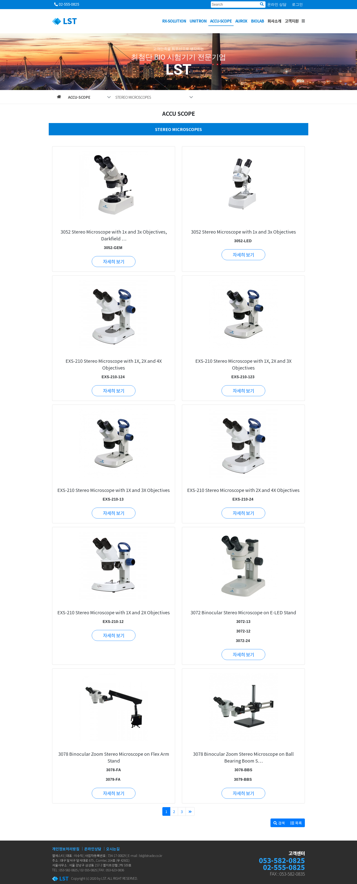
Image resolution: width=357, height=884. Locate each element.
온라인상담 (92, 848)
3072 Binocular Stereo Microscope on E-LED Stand (243, 612)
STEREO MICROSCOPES (154, 97)
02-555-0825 (66, 4)
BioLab (257, 21)
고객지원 (291, 21)
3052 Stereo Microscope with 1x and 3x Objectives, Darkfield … (114, 235)
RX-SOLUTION (174, 21)
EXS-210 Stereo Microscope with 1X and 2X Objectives (113, 612)
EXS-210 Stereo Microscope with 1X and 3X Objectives (113, 490)
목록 (296, 823)
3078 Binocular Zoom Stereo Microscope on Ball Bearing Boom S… (243, 757)
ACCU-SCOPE (221, 21)
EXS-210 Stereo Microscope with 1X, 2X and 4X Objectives (114, 364)
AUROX (241, 21)
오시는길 (113, 848)
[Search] (238, 4)
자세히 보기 (113, 261)
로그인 (297, 4)
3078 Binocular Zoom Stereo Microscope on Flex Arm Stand (113, 757)
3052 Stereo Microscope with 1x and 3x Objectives (243, 231)
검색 (279, 823)
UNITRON (198, 21)
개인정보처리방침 (65, 848)
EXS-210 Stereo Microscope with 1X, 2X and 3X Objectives (243, 364)
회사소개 (274, 21)
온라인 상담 (276, 4)
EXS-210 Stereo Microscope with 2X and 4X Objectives (243, 490)
